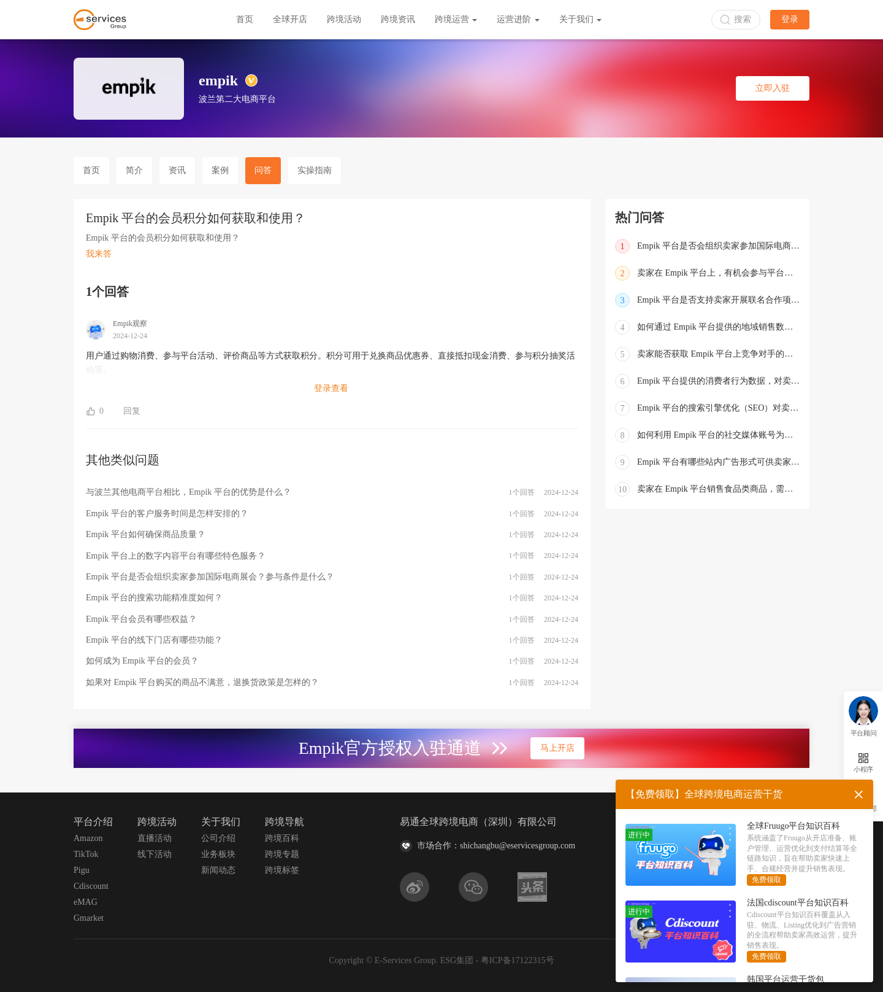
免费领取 (766, 879)
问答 (263, 170)
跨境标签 (282, 870)
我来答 (99, 253)
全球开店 (290, 19)
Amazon (88, 838)
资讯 (177, 170)
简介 (134, 170)
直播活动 (154, 838)
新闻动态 (218, 870)
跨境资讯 (398, 19)
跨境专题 (282, 854)
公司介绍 (218, 838)
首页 (244, 19)
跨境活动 (344, 19)
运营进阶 (518, 19)
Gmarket (89, 918)
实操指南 (314, 170)
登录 (789, 19)
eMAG (85, 902)
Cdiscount (91, 886)
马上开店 (557, 748)
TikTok (86, 854)
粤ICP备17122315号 (517, 960)
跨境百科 (282, 838)
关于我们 (580, 19)
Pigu (82, 870)
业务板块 (218, 854)
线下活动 (154, 854)
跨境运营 (456, 19)
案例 (220, 170)
